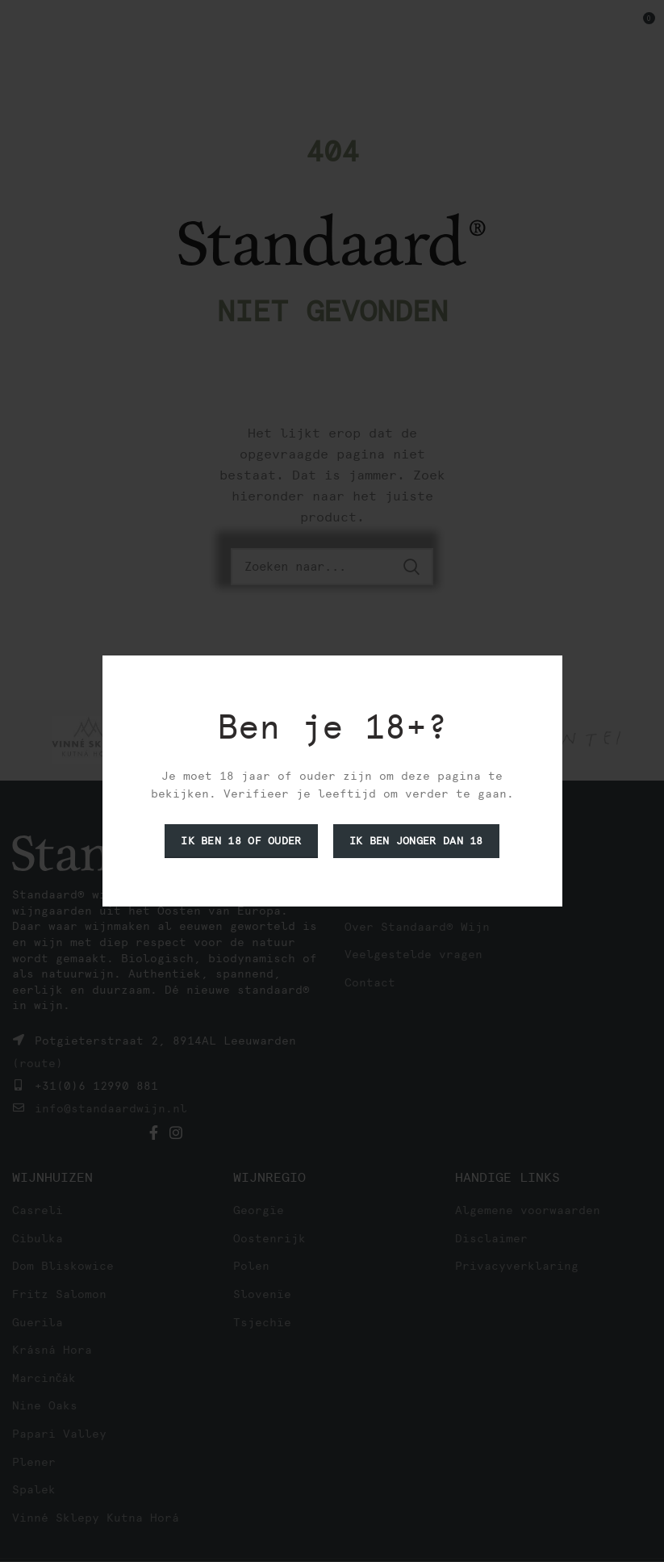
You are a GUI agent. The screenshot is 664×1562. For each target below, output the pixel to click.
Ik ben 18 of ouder (241, 841)
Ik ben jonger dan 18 (416, 841)
